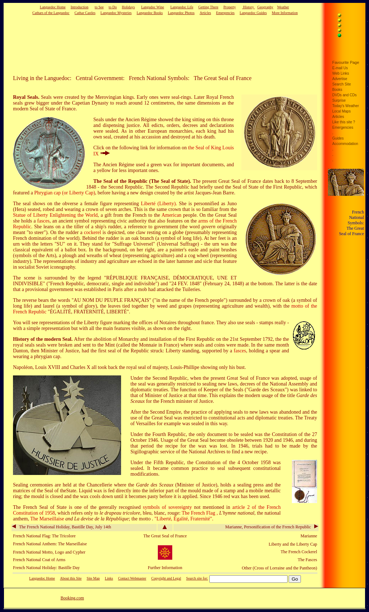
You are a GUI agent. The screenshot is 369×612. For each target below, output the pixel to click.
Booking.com (72, 597)
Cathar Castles (85, 13)
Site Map (92, 578)
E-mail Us (340, 68)
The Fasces (307, 559)
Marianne (309, 535)
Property (229, 7)
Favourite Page (345, 62)
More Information (285, 13)
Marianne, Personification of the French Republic (271, 526)
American (171, 215)
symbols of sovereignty (167, 507)
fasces (43, 221)
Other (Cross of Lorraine (263, 568)
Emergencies (225, 13)
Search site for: (197, 578)
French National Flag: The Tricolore (44, 535)
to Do (113, 7)
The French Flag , (200, 513)
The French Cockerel (299, 551)
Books (337, 90)
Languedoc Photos (181, 13)
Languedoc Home (53, 7)
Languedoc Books (150, 13)
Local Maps (341, 111)
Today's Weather (345, 106)
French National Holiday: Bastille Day (46, 567)
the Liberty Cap (303, 544)
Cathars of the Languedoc (51, 13)
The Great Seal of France (165, 535)
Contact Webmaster (132, 578)
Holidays (128, 7)
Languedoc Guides (253, 13)
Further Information (165, 567)
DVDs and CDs (344, 95)
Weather (283, 7)
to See (99, 7)
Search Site (341, 84)
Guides (338, 138)
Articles (205, 13)
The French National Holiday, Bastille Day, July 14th (61, 526)
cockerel (92, 232)
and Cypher (75, 552)
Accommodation (345, 144)
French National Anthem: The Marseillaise (50, 543)
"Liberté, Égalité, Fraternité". (183, 518)
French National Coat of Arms (39, 559)
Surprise (339, 100)
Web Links (340, 73)
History (248, 7)
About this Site (70, 578)
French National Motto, (33, 552)
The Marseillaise (47, 518)
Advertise (339, 79)
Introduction (79, 7)
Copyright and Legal (166, 578)
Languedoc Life (182, 7)
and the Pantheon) (301, 568)
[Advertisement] (154, 44)
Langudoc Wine (152, 7)
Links (109, 578)
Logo (59, 552)
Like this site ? (343, 122)
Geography (265, 7)
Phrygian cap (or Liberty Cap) (64, 192)
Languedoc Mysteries (116, 13)
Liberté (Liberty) (158, 203)
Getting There (208, 7)
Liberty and (279, 544)
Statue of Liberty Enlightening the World (55, 215)
